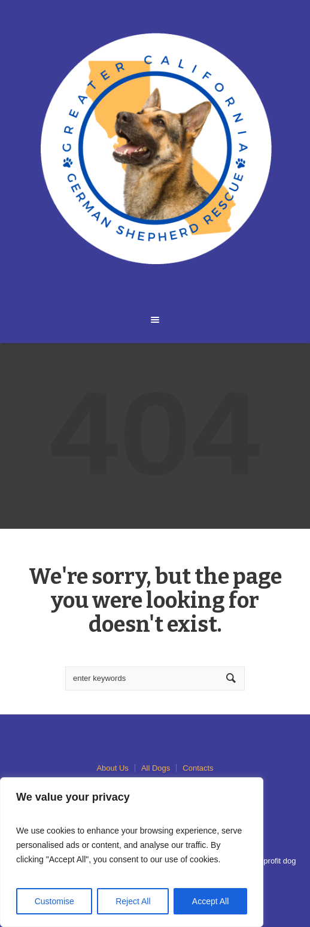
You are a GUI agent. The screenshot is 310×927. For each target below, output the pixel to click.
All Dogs (155, 768)
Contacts (198, 768)
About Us (112, 768)
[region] (131, 852)
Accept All (210, 901)
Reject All (133, 901)
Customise (54, 901)
